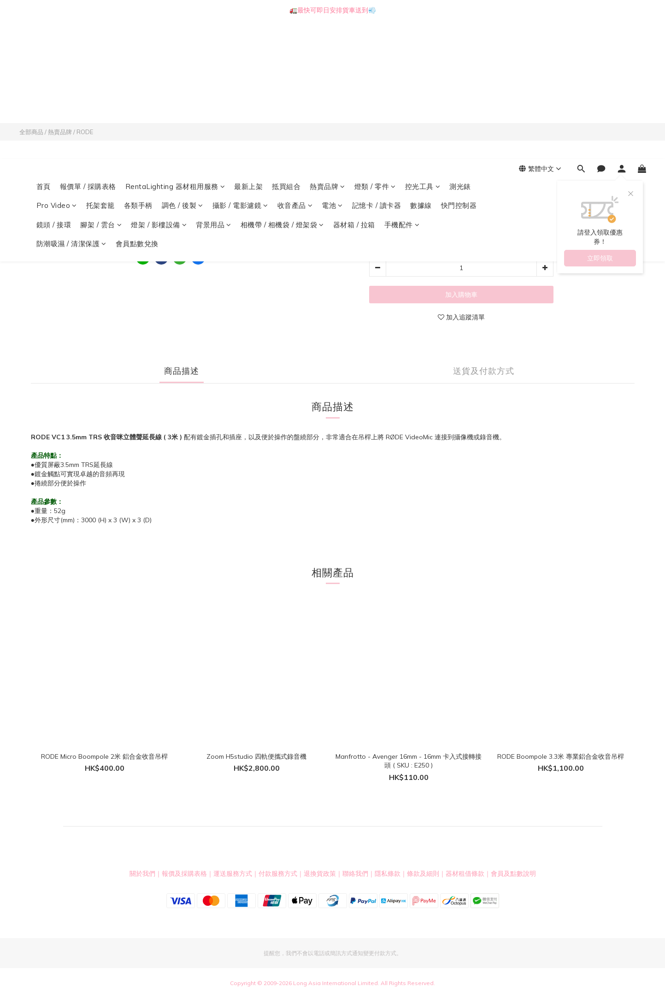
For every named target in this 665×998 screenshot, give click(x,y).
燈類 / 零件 (375, 48)
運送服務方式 (232, 873)
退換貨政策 (320, 873)
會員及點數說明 (513, 873)
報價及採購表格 (184, 873)
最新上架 (248, 48)
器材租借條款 (465, 873)
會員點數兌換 (137, 105)
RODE (85, 132)
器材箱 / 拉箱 (354, 86)
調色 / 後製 (182, 67)
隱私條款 (387, 873)
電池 (332, 67)
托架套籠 (100, 67)
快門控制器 (459, 67)
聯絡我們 (355, 873)
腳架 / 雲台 (101, 86)
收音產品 (295, 67)
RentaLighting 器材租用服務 (175, 48)
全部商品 (31, 132)
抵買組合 (286, 48)
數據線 (421, 67)
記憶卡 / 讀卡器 (376, 67)
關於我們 (142, 873)
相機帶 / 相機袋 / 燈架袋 (282, 86)
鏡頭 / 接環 (53, 86)
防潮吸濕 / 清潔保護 (71, 105)
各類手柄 (138, 67)
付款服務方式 (278, 873)
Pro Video (56, 67)
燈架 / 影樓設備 (159, 86)
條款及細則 (423, 873)
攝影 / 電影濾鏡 (240, 67)
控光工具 (423, 48)
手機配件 (402, 86)
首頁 (43, 48)
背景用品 (213, 86)
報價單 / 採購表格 (88, 48)
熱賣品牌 (327, 48)
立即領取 (600, 120)
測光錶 (460, 48)
